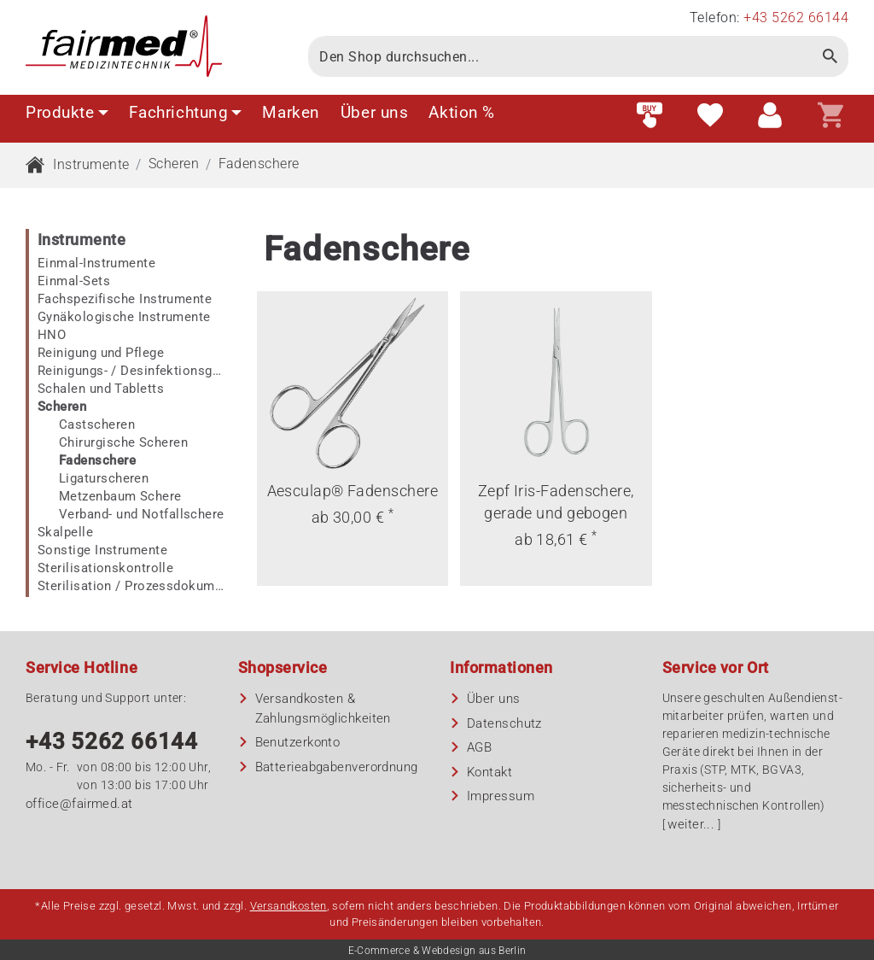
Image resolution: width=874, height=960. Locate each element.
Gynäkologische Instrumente (124, 317)
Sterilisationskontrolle (105, 568)
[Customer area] (770, 116)
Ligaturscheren (104, 478)
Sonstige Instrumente (102, 550)
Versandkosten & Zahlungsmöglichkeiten (323, 708)
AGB (479, 747)
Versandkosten (288, 905)
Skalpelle (65, 532)
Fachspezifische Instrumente (125, 299)
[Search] (560, 56)
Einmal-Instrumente (96, 263)
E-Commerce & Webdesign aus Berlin (437, 951)
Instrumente (91, 164)
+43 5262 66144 (112, 741)
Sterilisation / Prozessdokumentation (131, 586)
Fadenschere (259, 163)
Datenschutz (504, 723)
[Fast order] (649, 116)
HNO (52, 334)
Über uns (375, 112)
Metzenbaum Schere (120, 496)
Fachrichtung (185, 112)
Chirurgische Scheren (123, 442)
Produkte (67, 112)
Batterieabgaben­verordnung (336, 767)
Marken (290, 112)
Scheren (174, 163)
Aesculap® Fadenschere (352, 491)
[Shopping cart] (830, 116)
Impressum (500, 796)
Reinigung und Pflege (101, 352)
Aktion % (461, 112)
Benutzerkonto (298, 742)
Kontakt (489, 772)
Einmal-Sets (74, 281)
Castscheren (97, 424)
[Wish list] (710, 116)
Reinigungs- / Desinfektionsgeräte (131, 370)
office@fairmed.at (79, 803)
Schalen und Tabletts (101, 388)
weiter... (690, 824)
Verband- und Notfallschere (141, 514)
